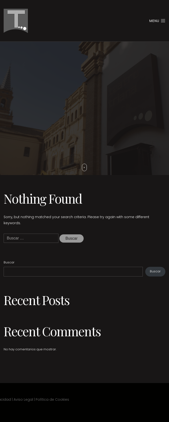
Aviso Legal (23, 399)
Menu (157, 20)
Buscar (9, 262)
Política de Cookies (52, 399)
